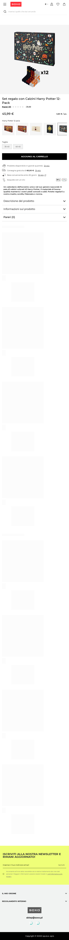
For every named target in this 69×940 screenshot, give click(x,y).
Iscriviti (61, 865)
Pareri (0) (6, 107)
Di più (46, 166)
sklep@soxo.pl (34, 917)
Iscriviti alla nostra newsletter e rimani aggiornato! (32, 855)
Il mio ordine (9, 893)
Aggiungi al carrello (34, 156)
